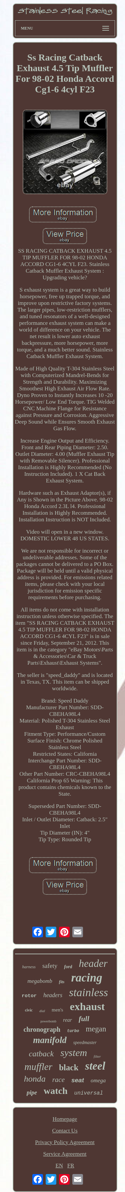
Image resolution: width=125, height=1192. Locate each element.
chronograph (41, 1029)
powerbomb (48, 1021)
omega (98, 1080)
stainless (88, 992)
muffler (38, 1066)
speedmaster (85, 1042)
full (84, 1018)
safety (49, 965)
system (73, 1052)
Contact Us (64, 1130)
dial (42, 1011)
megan (96, 1029)
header (93, 963)
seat (77, 1080)
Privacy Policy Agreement (64, 1142)
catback (41, 1053)
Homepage (65, 1119)
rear (67, 1020)
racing (86, 977)
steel (95, 1066)
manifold (50, 1040)
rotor (29, 996)
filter (97, 1056)
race (58, 1080)
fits (62, 981)
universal (88, 1093)
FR (70, 1165)
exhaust (87, 1006)
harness (28, 966)
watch (56, 1091)
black (68, 1067)
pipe (32, 1092)
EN (59, 1165)
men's (57, 1009)
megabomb (39, 981)
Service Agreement (65, 1154)
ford (68, 966)
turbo (73, 1031)
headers (52, 995)
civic (29, 1010)
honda (35, 1079)
